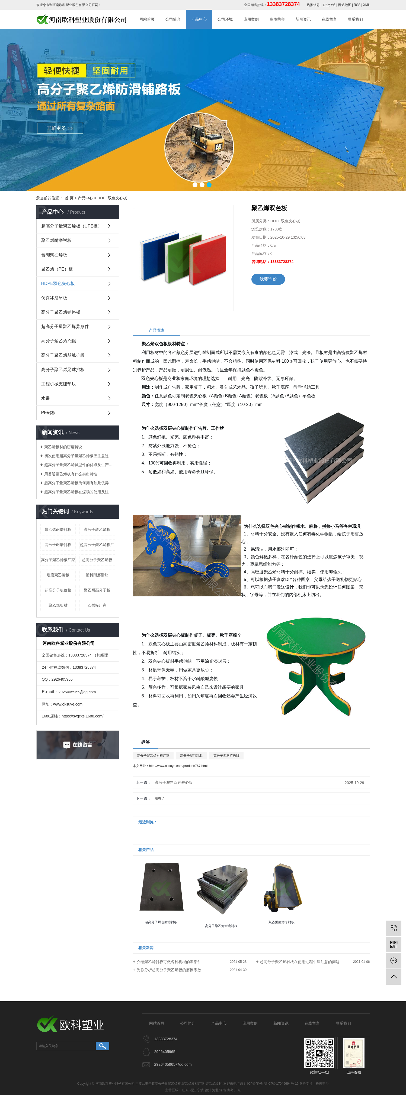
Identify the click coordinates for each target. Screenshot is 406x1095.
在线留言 (329, 19)
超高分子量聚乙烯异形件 (65, 326)
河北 (215, 1090)
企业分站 (328, 5)
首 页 (69, 198)
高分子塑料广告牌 (226, 756)
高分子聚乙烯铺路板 (60, 312)
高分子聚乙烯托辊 (58, 341)
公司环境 (225, 19)
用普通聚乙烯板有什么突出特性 (70, 474)
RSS (357, 5)
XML (366, 5)
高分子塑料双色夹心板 (174, 782)
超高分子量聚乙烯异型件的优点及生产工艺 (79, 465)
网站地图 (344, 5)
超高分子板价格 (58, 590)
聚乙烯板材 (58, 605)
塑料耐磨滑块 (97, 575)
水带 (45, 398)
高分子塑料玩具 (191, 756)
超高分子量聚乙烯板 (166, 1084)
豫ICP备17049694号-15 (281, 1084)
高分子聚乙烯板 (97, 529)
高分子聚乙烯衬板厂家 (153, 756)
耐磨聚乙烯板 (58, 575)
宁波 (200, 1090)
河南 (222, 1090)
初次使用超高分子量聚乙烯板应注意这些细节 (79, 456)
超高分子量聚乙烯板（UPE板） (71, 226)
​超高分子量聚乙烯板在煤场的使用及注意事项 (79, 492)
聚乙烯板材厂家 (193, 1084)
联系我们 (355, 19)
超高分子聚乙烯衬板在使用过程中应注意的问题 (300, 962)
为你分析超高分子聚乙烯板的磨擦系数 (169, 970)
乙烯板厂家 (97, 605)
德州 (208, 1090)
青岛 (230, 1090)
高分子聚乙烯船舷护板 (63, 355)
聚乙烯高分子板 (97, 590)
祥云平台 (322, 1084)
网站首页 (147, 19)
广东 (237, 1090)
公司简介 (173, 19)
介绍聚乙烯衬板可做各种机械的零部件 (169, 962)
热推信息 (313, 5)
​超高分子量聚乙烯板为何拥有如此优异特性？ (79, 483)
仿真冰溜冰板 (54, 297)
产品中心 (199, 19)
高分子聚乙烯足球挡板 (63, 369)
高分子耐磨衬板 (58, 544)
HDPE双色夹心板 (112, 198)
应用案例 (251, 19)
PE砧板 (48, 412)
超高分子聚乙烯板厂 (97, 544)
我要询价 (268, 279)
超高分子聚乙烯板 (97, 560)
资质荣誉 (277, 19)
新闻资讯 (303, 19)
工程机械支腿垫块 (58, 384)
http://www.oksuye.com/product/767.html (178, 766)
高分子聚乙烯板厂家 (58, 560)
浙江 (193, 1090)
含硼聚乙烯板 (54, 254)
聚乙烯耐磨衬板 (56, 240)
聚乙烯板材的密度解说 (63, 447)
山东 (185, 1090)
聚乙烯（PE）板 (57, 269)
